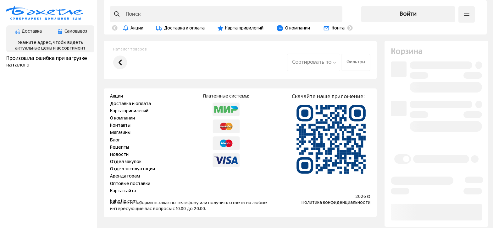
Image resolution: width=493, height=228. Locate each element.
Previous (115, 28)
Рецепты (119, 147)
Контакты (342, 28)
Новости (119, 154)
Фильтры (355, 62)
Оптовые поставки (130, 184)
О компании (297, 28)
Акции (136, 28)
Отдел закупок (125, 162)
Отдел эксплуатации (132, 169)
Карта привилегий (244, 28)
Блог (115, 140)
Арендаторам (125, 176)
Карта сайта (123, 191)
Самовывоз (72, 31)
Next (350, 28)
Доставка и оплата (184, 28)
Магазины (120, 132)
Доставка (28, 31)
